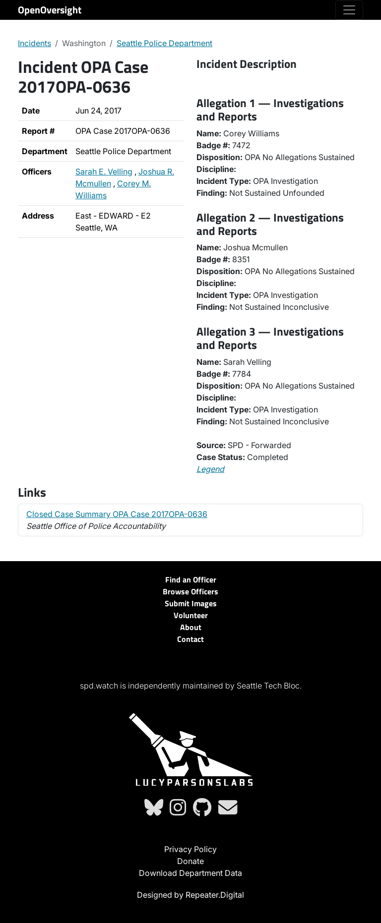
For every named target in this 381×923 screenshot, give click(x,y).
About (190, 627)
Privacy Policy (190, 849)
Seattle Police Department (164, 43)
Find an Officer (190, 579)
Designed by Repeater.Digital (190, 895)
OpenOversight (49, 9)
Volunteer (191, 615)
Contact (190, 639)
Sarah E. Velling (103, 171)
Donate (190, 861)
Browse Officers (190, 591)
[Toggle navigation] (349, 10)
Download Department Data (190, 873)
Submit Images (191, 603)
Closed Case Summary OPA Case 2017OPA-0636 (116, 514)
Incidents (34, 43)
